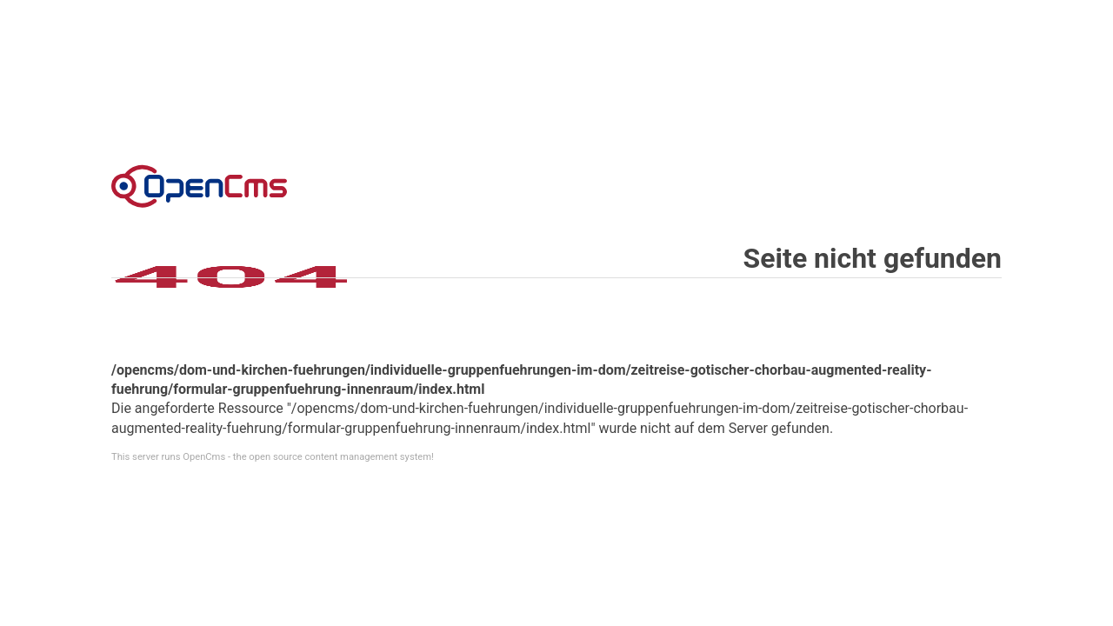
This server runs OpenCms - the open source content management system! (272, 457)
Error (199, 186)
